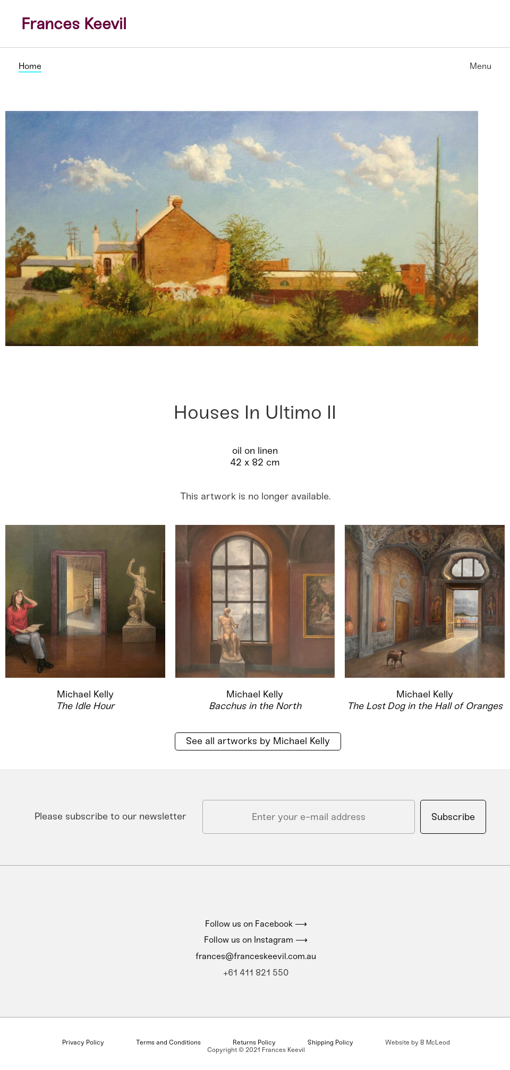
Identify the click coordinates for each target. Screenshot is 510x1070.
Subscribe (453, 817)
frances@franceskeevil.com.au (256, 956)
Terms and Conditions (168, 1042)
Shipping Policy (330, 1042)
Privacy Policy (83, 1042)
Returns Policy (254, 1042)
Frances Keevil (73, 23)
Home (30, 66)
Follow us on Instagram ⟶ (256, 940)
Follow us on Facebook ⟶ (256, 924)
